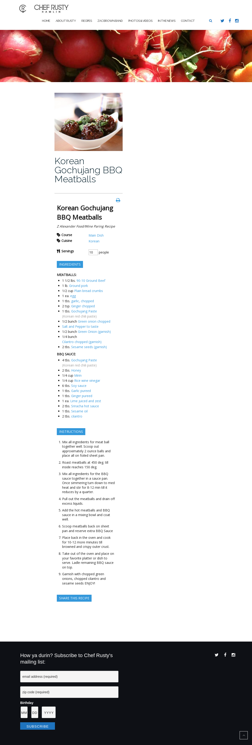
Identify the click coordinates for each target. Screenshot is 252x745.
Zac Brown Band (110, 20)
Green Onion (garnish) (94, 331)
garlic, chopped (82, 301)
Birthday (26, 703)
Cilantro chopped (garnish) (82, 342)
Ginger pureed (81, 396)
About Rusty (66, 20)
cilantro (76, 416)
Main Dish (96, 235)
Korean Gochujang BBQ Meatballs (88, 169)
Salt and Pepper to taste (80, 326)
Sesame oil (79, 411)
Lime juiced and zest (85, 401)
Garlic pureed (81, 391)
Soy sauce (78, 385)
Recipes (86, 20)
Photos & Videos (140, 20)
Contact (188, 20)
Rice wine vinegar (87, 380)
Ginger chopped (83, 306)
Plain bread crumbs (88, 291)
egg (73, 296)
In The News (166, 20)
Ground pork (78, 285)
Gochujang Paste (84, 311)
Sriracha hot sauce (85, 406)
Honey (76, 370)
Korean (94, 241)
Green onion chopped (94, 321)
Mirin (78, 375)
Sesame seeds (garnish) (89, 347)
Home (46, 20)
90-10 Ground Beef (91, 280)
